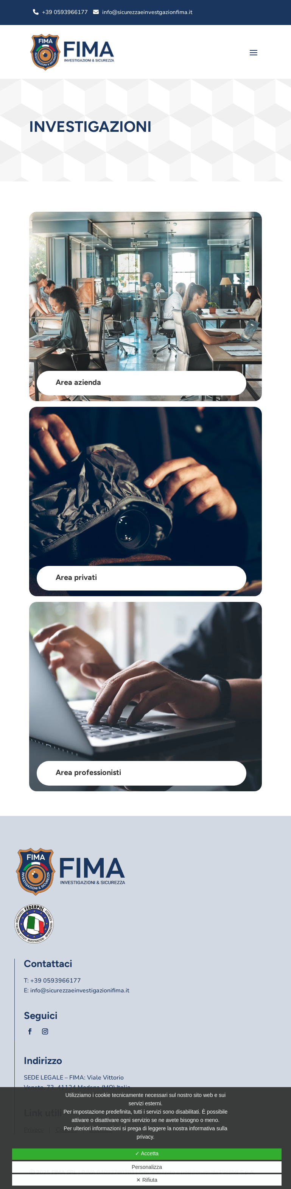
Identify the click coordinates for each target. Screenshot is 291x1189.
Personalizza (147, 1167)
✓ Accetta (147, 1153)
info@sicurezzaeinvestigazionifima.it (79, 990)
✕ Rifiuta (146, 1180)
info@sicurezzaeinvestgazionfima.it (147, 12)
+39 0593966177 (65, 12)
